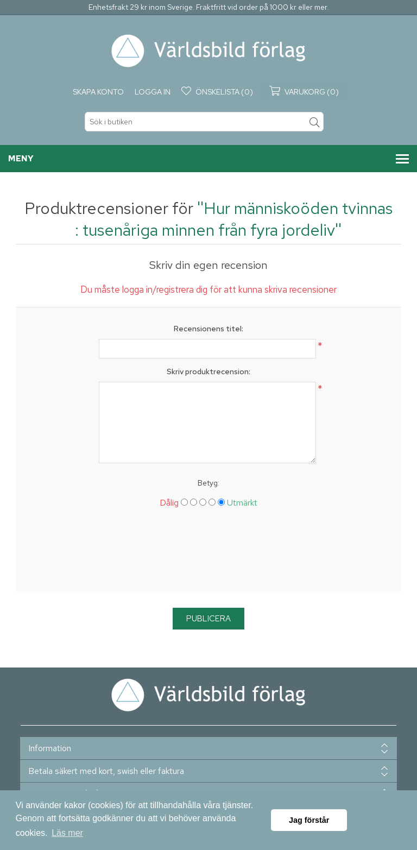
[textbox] (204, 121)
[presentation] (208, 554)
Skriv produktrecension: (208, 371)
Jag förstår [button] (309, 820)
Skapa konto (98, 92)
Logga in (152, 92)
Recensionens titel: (208, 328)
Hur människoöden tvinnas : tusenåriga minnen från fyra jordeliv (234, 219)
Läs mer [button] (67, 833)
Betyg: (208, 483)
